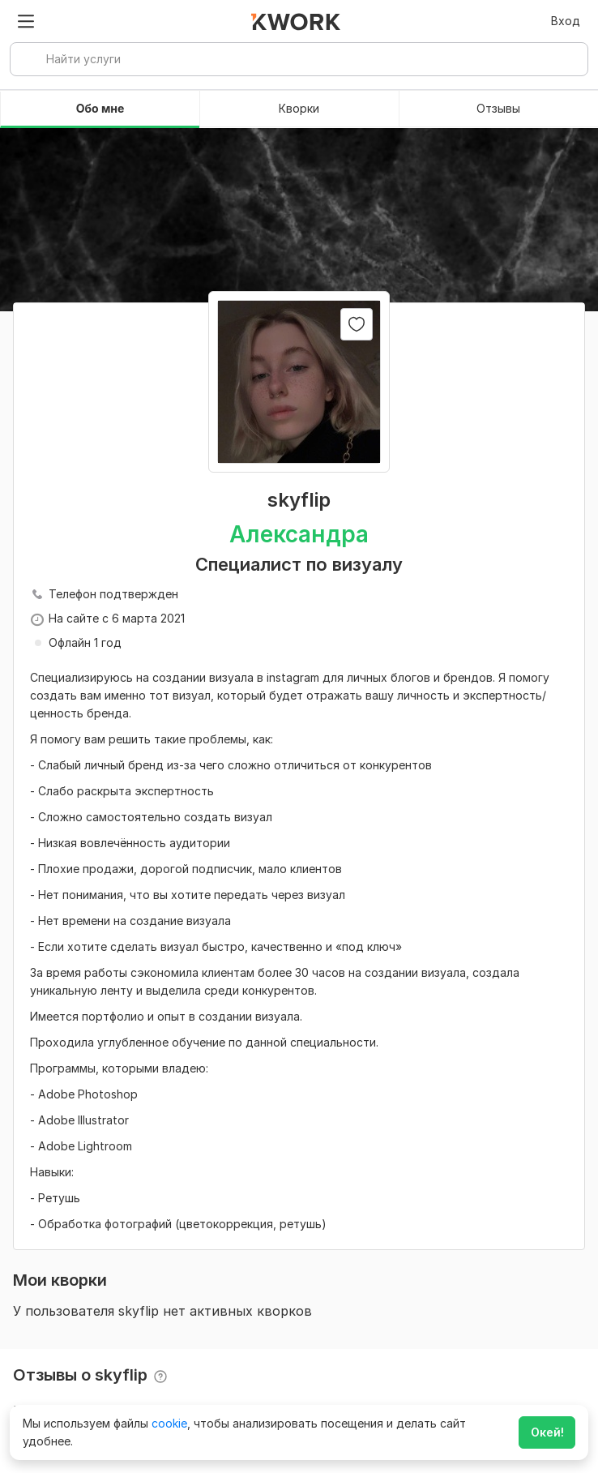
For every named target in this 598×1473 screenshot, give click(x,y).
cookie (169, 1423)
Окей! (547, 1432)
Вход (565, 21)
